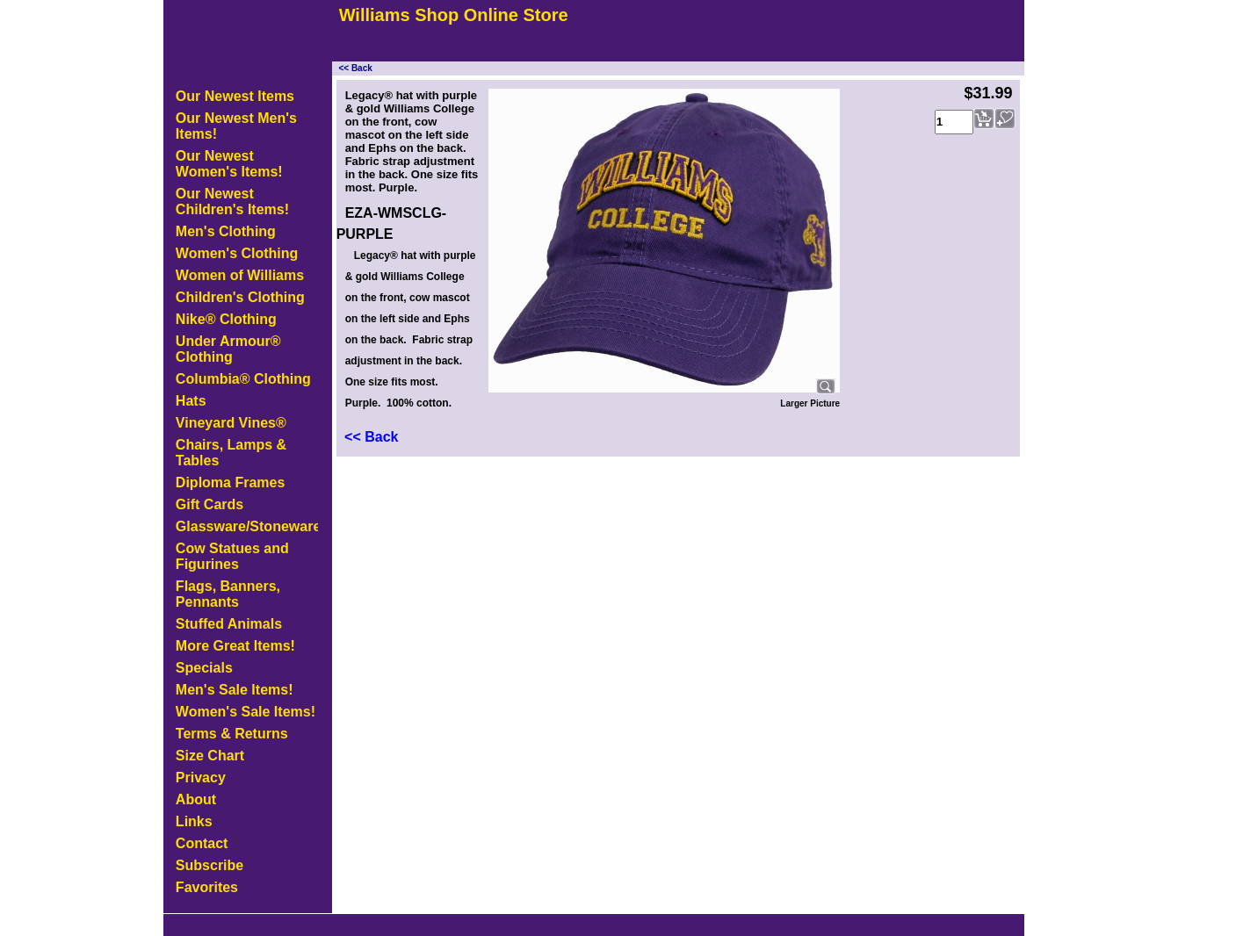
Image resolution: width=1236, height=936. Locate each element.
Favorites (207, 887)
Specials (204, 667)
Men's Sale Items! (234, 689)
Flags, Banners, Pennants (228, 594)
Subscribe (209, 865)
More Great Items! (235, 645)
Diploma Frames (230, 482)
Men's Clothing (226, 231)
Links (194, 821)
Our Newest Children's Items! (232, 201)
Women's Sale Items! (245, 711)
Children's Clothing (240, 297)
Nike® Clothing (226, 319)
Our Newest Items (235, 96)
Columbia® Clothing (243, 378)
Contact (202, 843)
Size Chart (210, 755)
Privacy (201, 777)
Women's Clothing (237, 253)
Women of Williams (240, 275)
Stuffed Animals (229, 623)
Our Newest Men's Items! (236, 126)
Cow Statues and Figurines (232, 556)
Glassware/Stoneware (247, 526)
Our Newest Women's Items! (229, 163)
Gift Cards (209, 504)
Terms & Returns (232, 733)
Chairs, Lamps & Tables (231, 452)
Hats (191, 400)
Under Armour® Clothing (228, 349)
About (196, 799)
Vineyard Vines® (231, 422)
